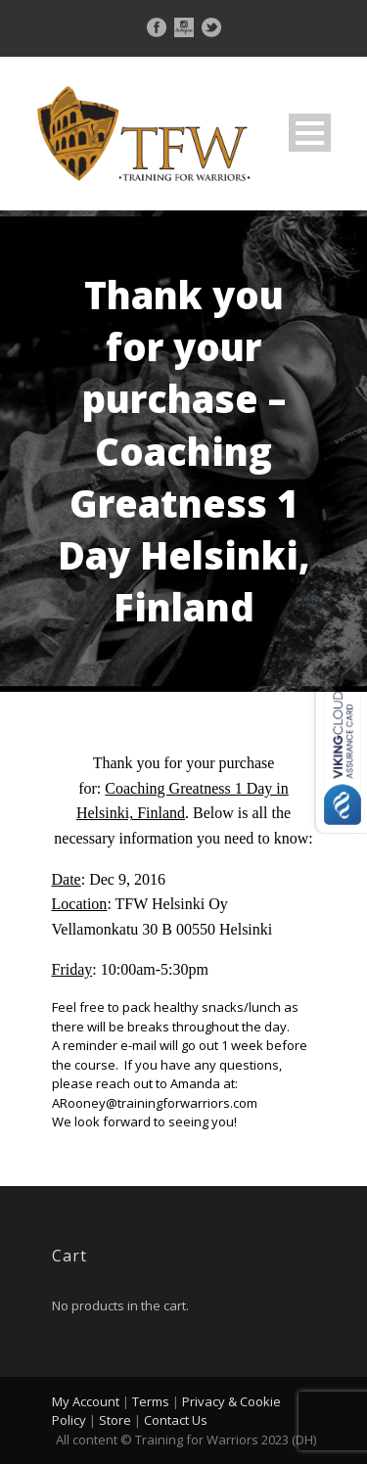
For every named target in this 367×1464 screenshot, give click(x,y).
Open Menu (310, 133)
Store (115, 1420)
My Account (85, 1401)
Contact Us (175, 1420)
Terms (150, 1401)
